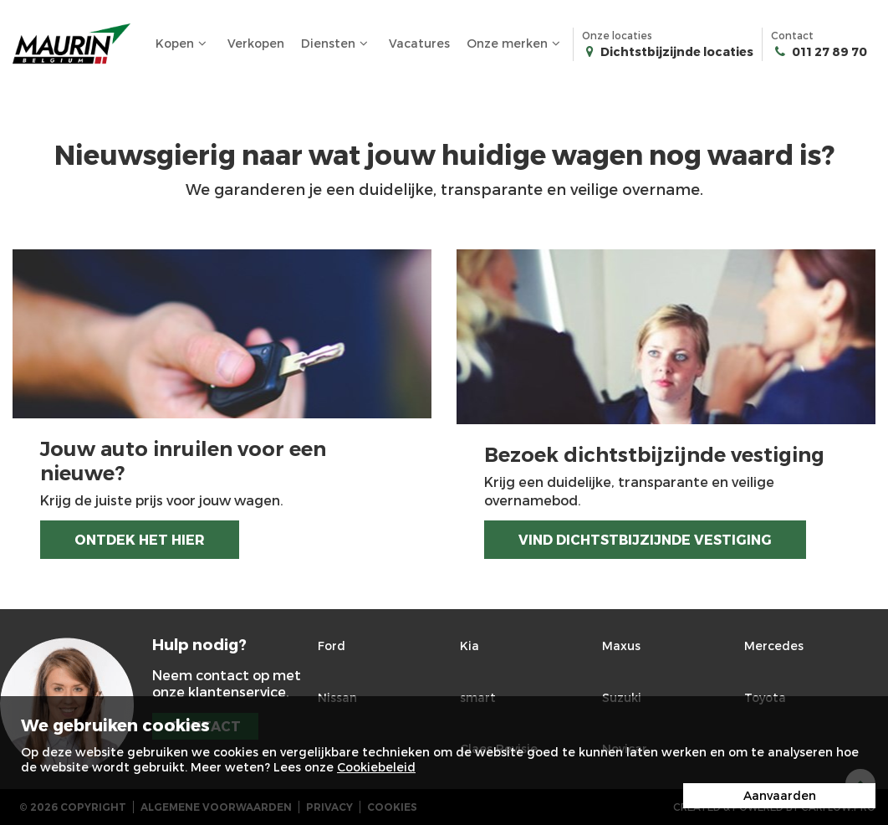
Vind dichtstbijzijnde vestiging (645, 539)
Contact (819, 44)
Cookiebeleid (376, 767)
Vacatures (419, 43)
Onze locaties (667, 44)
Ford (331, 645)
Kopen (183, 43)
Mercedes (774, 645)
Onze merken (515, 43)
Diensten (336, 43)
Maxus (621, 645)
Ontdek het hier (139, 539)
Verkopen (255, 43)
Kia (469, 645)
